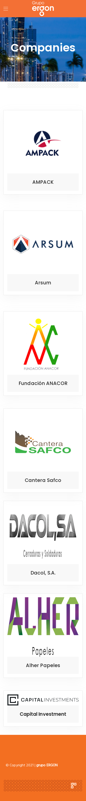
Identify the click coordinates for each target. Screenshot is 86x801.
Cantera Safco (43, 480)
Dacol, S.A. (43, 572)
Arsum (43, 282)
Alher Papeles (43, 665)
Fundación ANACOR (43, 383)
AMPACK (43, 182)
